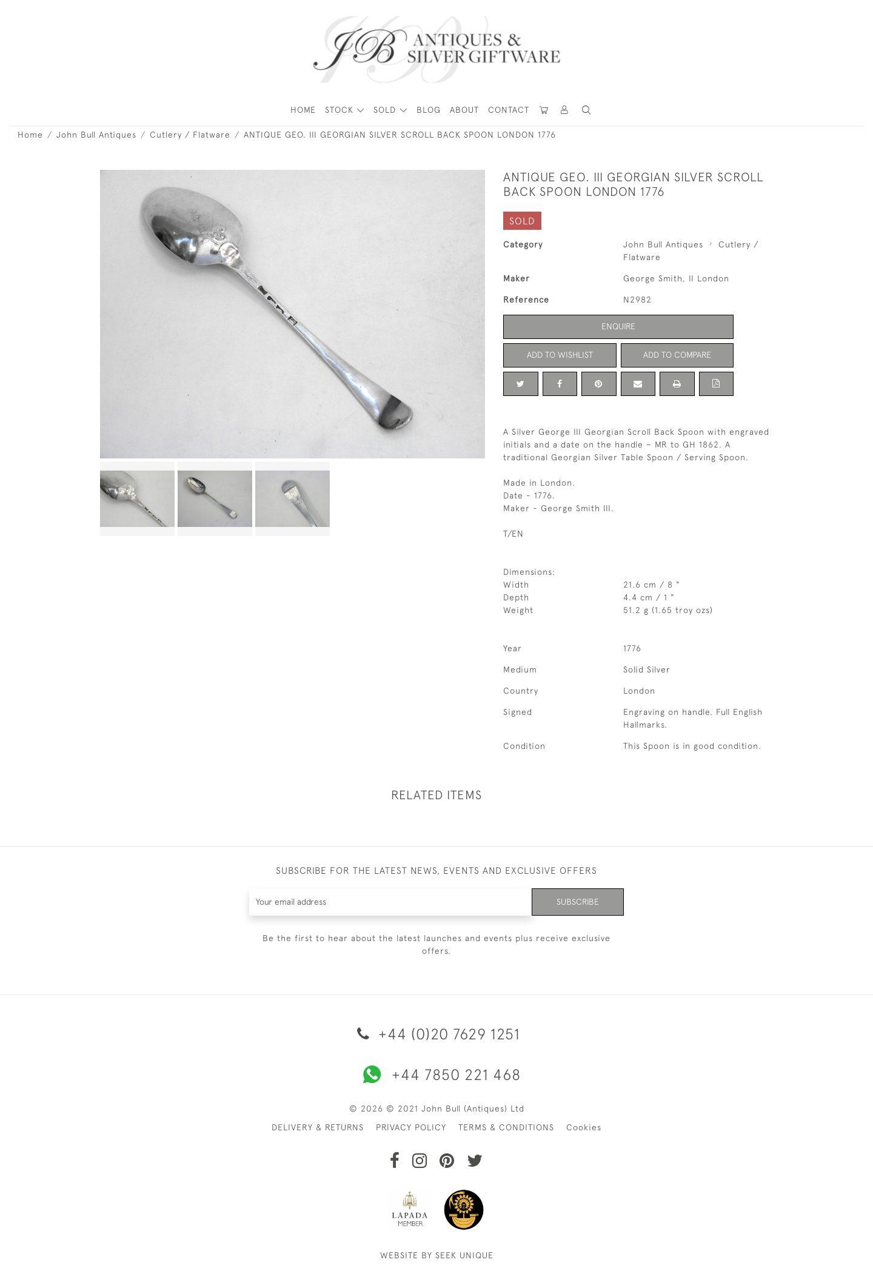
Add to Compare (677, 355)
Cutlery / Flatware (190, 134)
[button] (565, 110)
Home (30, 134)
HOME (303, 110)
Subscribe (578, 902)
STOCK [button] (340, 110)
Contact (508, 110)
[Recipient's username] (390, 902)
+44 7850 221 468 (436, 1074)
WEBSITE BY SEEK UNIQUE (436, 1255)
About (464, 110)
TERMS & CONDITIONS (506, 1127)
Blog (428, 110)
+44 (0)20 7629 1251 (436, 1033)
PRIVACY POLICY (411, 1127)
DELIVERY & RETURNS (318, 1127)
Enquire (618, 326)
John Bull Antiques (96, 134)
